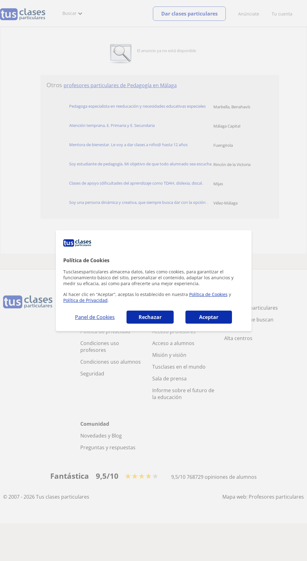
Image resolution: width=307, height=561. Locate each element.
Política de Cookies (208, 294)
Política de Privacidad (85, 300)
